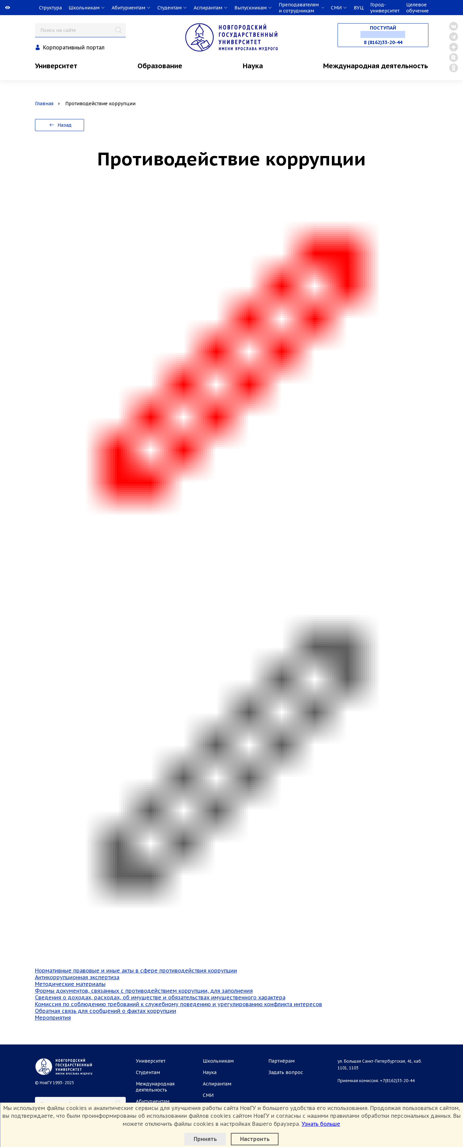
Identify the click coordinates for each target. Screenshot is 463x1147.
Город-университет (384, 8)
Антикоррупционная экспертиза (77, 977)
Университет (56, 66)
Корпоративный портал (74, 47)
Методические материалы (70, 984)
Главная (44, 104)
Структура (50, 8)
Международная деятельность (375, 66)
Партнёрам (281, 1061)
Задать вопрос (285, 1072)
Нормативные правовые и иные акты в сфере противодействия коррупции (136, 970)
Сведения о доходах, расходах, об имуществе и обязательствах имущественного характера (160, 997)
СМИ (208, 1095)
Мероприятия (53, 1017)
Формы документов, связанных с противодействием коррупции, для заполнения (144, 990)
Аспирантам (217, 1084)
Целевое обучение (417, 8)
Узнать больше (321, 1123)
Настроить (255, 1139)
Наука (253, 66)
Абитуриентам (152, 1101)
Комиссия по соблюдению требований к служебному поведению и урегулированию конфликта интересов (178, 1004)
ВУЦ (358, 8)
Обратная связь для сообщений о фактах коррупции (105, 1010)
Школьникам (218, 1061)
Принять (205, 1139)
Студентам (148, 1072)
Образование (160, 66)
